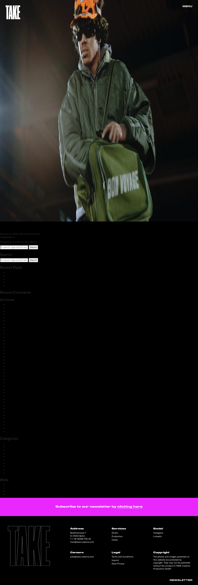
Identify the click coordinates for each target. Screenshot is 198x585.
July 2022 (11, 356)
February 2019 (13, 425)
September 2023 (14, 327)
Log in (9, 484)
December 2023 (14, 324)
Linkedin (157, 536)
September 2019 (14, 412)
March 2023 (12, 334)
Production (11, 463)
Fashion (10, 450)
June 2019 (11, 415)
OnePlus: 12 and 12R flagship (20, 285)
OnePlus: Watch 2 (15, 282)
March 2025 (12, 308)
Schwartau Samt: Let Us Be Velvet (23, 279)
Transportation (13, 472)
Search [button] (33, 247)
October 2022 (13, 350)
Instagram (158, 532)
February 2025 (13, 311)
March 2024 (12, 321)
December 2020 (14, 376)
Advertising (11, 443)
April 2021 (11, 366)
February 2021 (13, 369)
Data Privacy (118, 563)
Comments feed (14, 491)
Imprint (115, 560)
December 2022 (14, 343)
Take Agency (47, 233)
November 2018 (14, 431)
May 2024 (11, 317)
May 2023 (11, 330)
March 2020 (12, 399)
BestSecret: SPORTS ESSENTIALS (23, 272)
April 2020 (11, 395)
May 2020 (11, 392)
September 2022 (14, 353)
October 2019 (12, 408)
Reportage (11, 466)
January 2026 (13, 304)
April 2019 (11, 421)
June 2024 (11, 314)
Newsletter (181, 580)
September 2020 (14, 382)
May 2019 (11, 418)
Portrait (10, 459)
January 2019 (12, 428)
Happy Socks (16, 227)
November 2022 (14, 347)
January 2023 (13, 340)
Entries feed (12, 488)
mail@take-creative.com (82, 542)
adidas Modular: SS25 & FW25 (21, 275)
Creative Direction (15, 446)
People (9, 456)
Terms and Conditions (122, 556)
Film (8, 453)
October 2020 (13, 379)
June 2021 (11, 363)
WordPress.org (13, 494)
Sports (9, 469)
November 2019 (14, 405)
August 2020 (12, 386)
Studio (115, 532)
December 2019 (13, 402)
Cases (115, 539)
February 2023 (13, 337)
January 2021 (12, 373)
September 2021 (14, 360)
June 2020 (11, 389)
